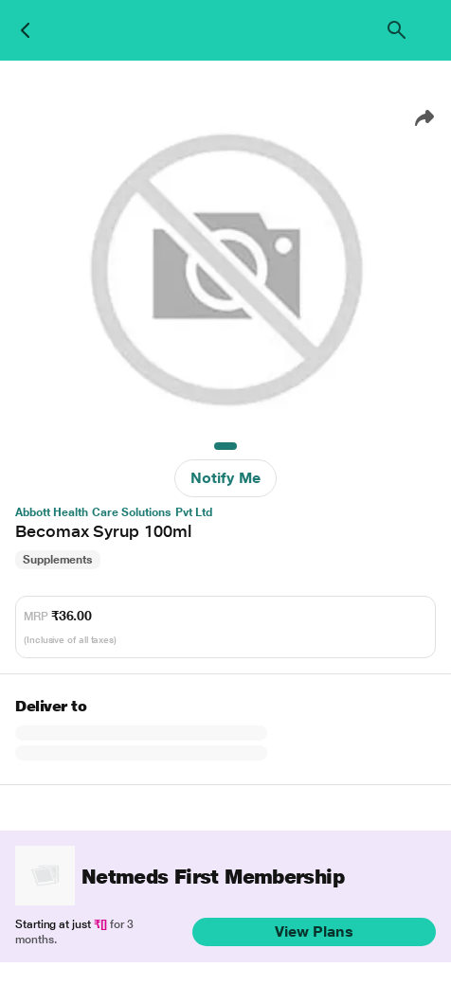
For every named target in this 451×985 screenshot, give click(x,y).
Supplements (58, 559)
